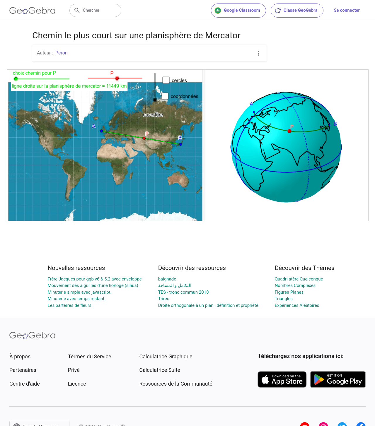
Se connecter (347, 10)
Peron (61, 53)
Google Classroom (237, 10)
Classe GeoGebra (296, 10)
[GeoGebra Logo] (32, 10)
